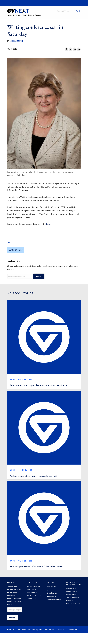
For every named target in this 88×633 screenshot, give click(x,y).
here (48, 224)
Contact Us (31, 598)
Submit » (38, 276)
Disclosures (50, 629)
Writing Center (15, 249)
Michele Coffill (16, 41)
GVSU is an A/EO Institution (18, 629)
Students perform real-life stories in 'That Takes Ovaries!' (37, 566)
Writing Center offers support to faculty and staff (33, 475)
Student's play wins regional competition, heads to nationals (38, 385)
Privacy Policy (37, 629)
